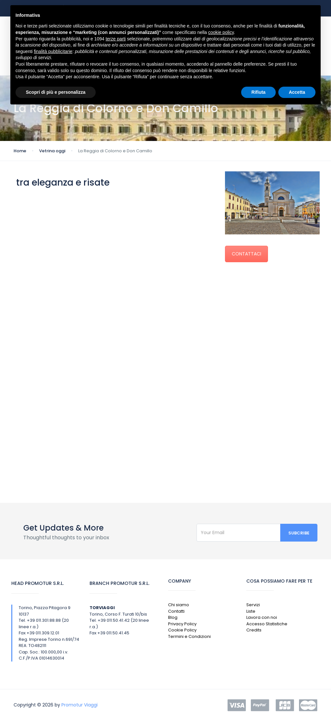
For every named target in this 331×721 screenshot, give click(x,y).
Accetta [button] (297, 92)
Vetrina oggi (52, 151)
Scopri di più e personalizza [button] (55, 92)
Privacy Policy (182, 624)
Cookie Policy (182, 630)
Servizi (253, 605)
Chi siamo (178, 605)
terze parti (116, 38)
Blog (172, 617)
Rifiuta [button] (258, 92)
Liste (250, 611)
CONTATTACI (246, 254)
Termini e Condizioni (189, 636)
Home (20, 151)
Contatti (176, 611)
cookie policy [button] (221, 32)
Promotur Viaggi (79, 705)
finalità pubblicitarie (53, 51)
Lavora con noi (261, 617)
